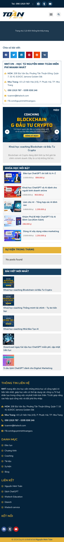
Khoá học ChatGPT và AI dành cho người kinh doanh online (39, 189)
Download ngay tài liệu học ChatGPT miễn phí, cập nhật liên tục (32, 349)
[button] (51, 14)
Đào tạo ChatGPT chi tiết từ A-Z (39, 173)
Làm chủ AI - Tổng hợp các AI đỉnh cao (40, 204)
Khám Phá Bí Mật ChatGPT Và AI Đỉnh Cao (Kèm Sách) (39, 218)
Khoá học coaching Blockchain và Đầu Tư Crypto (28, 290)
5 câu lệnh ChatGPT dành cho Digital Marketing (28, 368)
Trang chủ (19, 31)
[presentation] (7, 132)
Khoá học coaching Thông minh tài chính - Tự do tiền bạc (30, 309)
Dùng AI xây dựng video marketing (41, 231)
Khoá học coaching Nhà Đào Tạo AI (21, 329)
